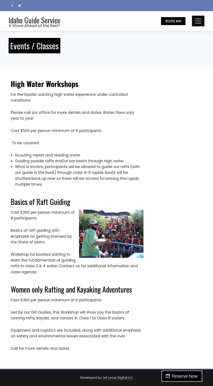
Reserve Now (173, 21)
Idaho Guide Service (34, 20)
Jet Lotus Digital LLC (117, 377)
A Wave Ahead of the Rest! (34, 25)
